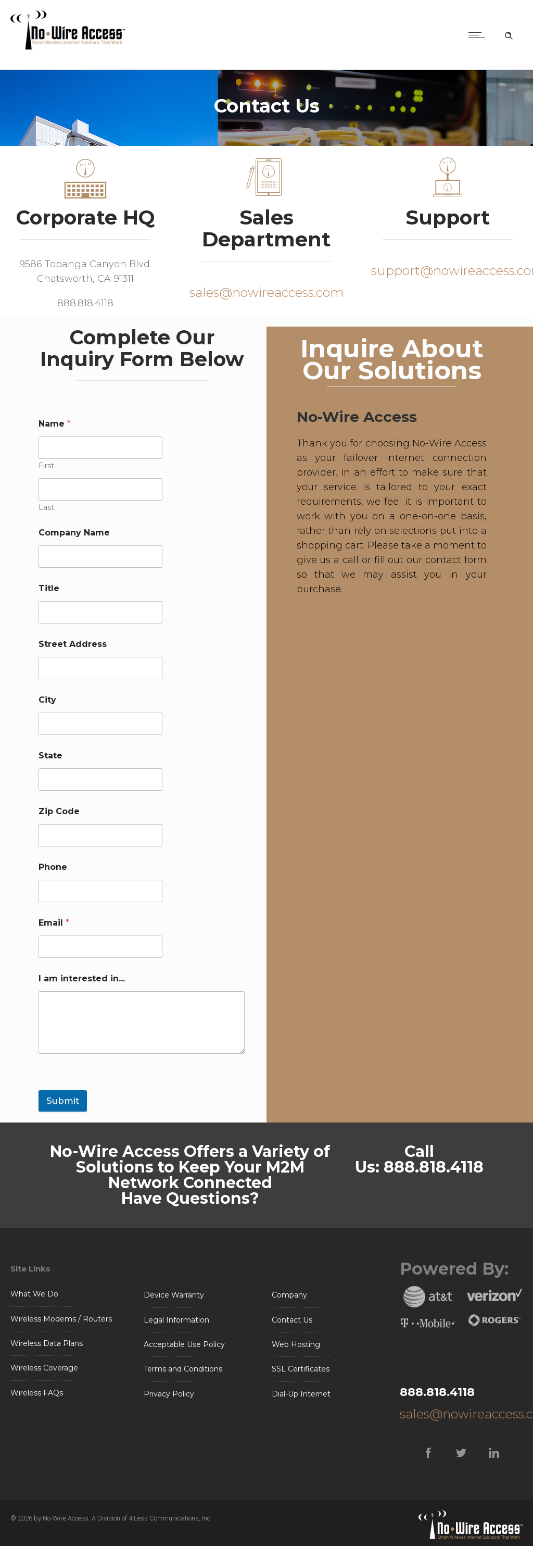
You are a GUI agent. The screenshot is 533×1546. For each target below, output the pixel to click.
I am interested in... (82, 978)
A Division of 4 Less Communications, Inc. (152, 1518)
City (47, 700)
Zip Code (59, 811)
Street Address (73, 644)
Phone (53, 867)
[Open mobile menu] (478, 34)
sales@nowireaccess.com (266, 292)
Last (46, 507)
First (46, 466)
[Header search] (508, 34)
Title (49, 588)
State (50, 755)
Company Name (74, 533)
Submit (62, 1100)
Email (54, 923)
